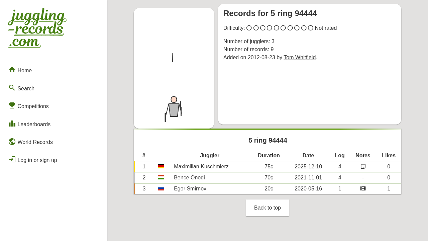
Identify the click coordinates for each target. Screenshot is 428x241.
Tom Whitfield (300, 57)
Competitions (28, 105)
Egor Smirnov (190, 188)
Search (21, 88)
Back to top (267, 208)
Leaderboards (29, 123)
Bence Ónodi (189, 177)
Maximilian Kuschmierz (201, 166)
